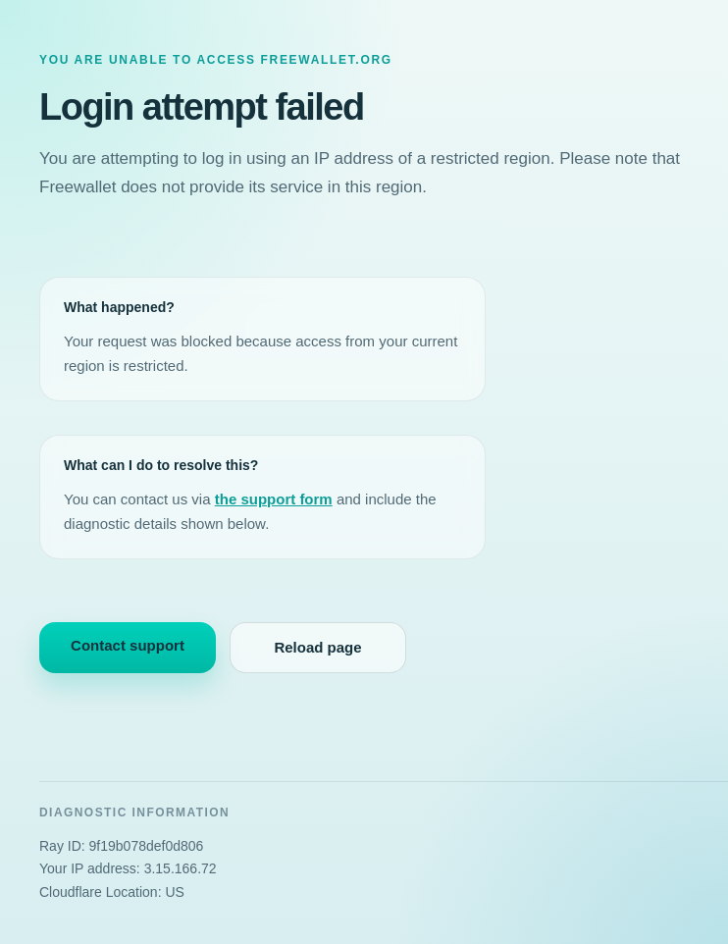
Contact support (127, 645)
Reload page (317, 647)
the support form (274, 499)
